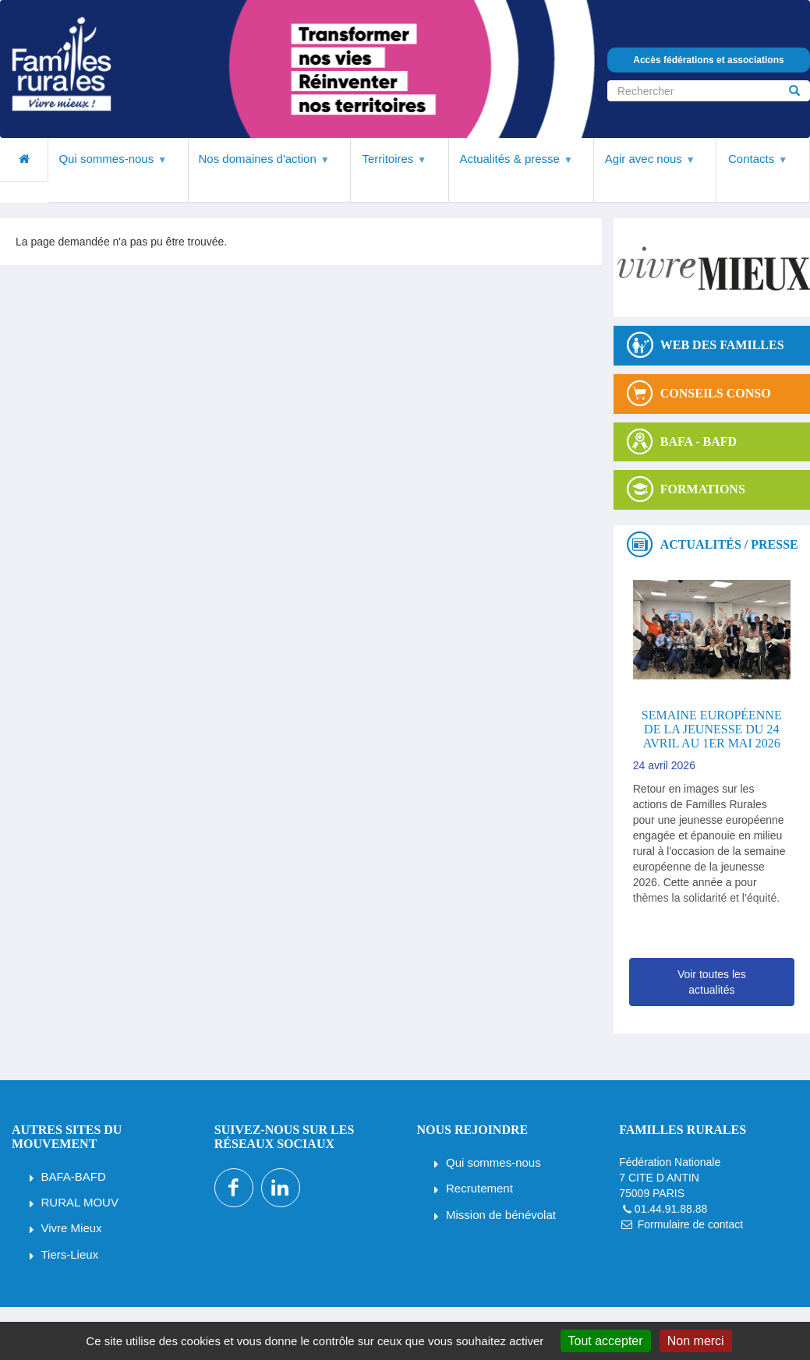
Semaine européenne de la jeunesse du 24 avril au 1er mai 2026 (712, 728)
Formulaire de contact (690, 1224)
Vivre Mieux (71, 1228)
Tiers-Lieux (70, 1254)
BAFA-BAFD (73, 1176)
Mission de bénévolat (501, 1214)
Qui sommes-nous (493, 1162)
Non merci (695, 1341)
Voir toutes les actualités (711, 982)
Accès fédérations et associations (708, 60)
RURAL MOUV (79, 1202)
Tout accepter (605, 1341)
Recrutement (479, 1188)
